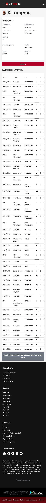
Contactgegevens (9, 372)
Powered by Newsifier (23, 480)
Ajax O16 (6, 413)
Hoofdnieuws (7, 500)
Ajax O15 (6, 416)
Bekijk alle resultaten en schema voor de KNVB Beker (23, 356)
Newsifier (6, 427)
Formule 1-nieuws (9, 436)
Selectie (6, 392)
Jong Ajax (6, 401)
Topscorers (7, 398)
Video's (41, 500)
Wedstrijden (7, 395)
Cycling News (7, 439)
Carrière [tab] (23, 64)
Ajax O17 (6, 410)
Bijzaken (16, 500)
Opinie (22, 500)
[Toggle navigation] (3, 4)
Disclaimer (6, 378)
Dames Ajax (7, 404)
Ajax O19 (6, 407)
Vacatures (6, 375)
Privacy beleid (8, 381)
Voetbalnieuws (31, 500)
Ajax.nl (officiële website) (12, 433)
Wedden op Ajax (9, 442)
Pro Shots (6, 430)
